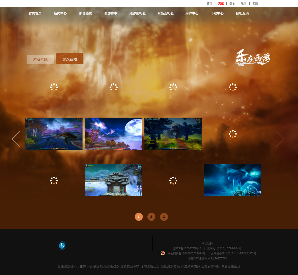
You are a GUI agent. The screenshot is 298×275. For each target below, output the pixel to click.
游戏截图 (69, 59)
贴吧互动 (242, 13)
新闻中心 (60, 13)
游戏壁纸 (40, 59)
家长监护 (207, 243)
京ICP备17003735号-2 (187, 248)
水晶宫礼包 (165, 13)
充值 (221, 3)
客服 (255, 3)
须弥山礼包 (138, 13)
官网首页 (35, 13)
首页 (209, 3)
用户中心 (191, 13)
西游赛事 (110, 13)
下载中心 (217, 13)
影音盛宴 (85, 13)
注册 (243, 3)
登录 (232, 3)
